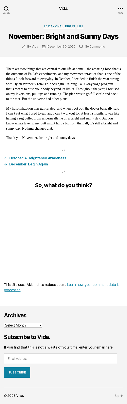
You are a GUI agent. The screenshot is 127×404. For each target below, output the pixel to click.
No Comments (95, 46)
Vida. (63, 8)
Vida (35, 46)
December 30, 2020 (61, 46)
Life (80, 26)
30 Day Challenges (59, 26)
